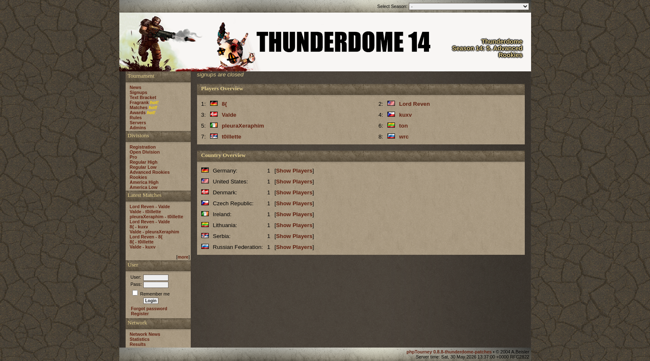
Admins (138, 127)
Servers (138, 122)
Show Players (294, 170)
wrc (404, 136)
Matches (139, 107)
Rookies (138, 177)
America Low (144, 187)
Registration (143, 146)
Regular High (144, 162)
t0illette (232, 136)
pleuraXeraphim (243, 126)
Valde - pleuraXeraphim (154, 231)
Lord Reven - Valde (150, 206)
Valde (229, 115)
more (182, 256)
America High (144, 182)
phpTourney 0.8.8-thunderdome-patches (449, 351)
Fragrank (139, 102)
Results (138, 344)
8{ (224, 104)
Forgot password (149, 308)
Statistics (140, 339)
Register (140, 313)
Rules (136, 117)
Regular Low (143, 167)
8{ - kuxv (139, 226)
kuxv (405, 115)
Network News (145, 334)
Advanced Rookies (150, 172)
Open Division (145, 151)
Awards (138, 112)
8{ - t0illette (142, 241)
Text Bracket (143, 97)
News (136, 87)
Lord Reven (414, 104)
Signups (138, 92)
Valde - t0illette (145, 211)
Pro (133, 157)
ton (403, 126)
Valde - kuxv (143, 246)
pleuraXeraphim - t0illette (156, 216)
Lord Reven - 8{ (146, 236)
